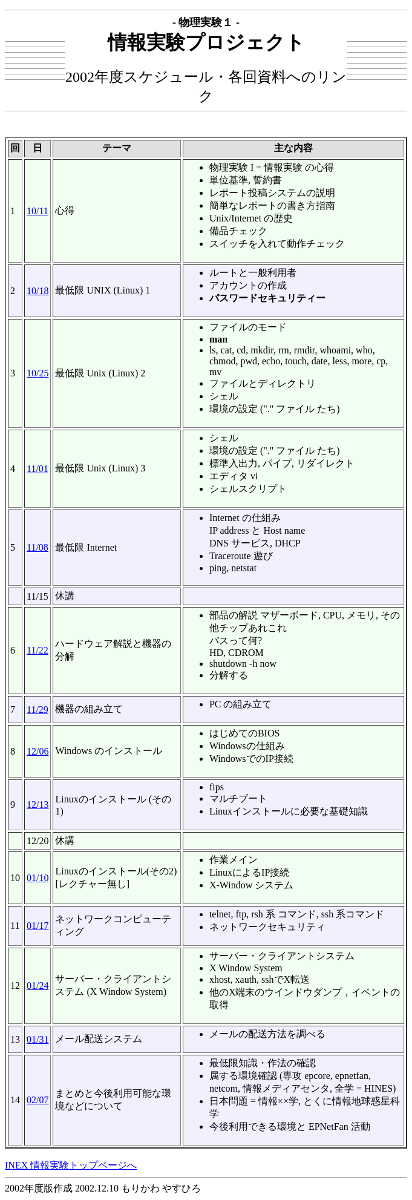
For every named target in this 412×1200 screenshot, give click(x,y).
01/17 (37, 925)
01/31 (37, 1039)
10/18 (37, 291)
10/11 (37, 211)
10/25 (37, 373)
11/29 (37, 709)
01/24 (37, 985)
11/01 (37, 469)
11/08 (37, 547)
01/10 (37, 878)
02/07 (37, 1100)
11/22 (37, 650)
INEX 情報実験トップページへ (71, 1165)
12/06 (37, 751)
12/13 (37, 804)
